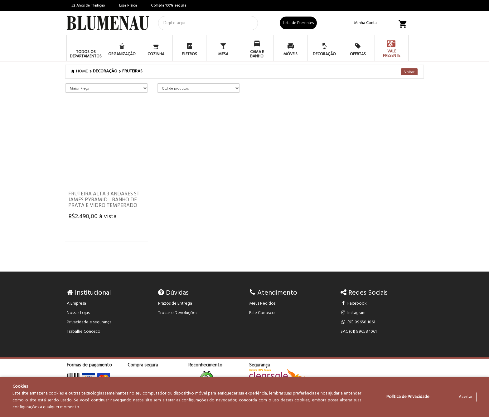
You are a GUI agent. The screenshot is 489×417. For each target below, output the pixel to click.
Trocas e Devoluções (177, 312)
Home (80, 71)
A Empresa (76, 303)
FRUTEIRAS (132, 71)
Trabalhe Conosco (83, 331)
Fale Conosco (262, 312)
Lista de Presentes (298, 23)
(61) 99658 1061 (358, 322)
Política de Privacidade (407, 396)
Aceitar (465, 396)
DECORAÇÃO (105, 71)
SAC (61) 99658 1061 (359, 331)
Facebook (354, 303)
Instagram (353, 312)
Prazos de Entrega (175, 303)
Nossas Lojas (78, 312)
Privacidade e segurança (89, 322)
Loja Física (128, 5)
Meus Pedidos (262, 303)
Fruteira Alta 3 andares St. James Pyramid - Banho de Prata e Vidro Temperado (104, 200)
